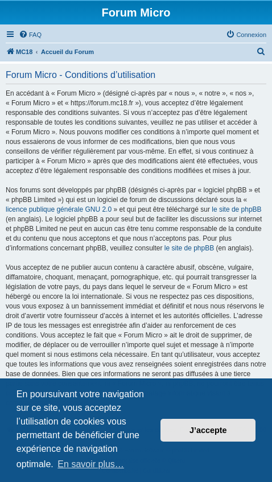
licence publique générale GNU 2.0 (59, 209)
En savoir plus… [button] (90, 464)
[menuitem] (30, 35)
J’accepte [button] (208, 430)
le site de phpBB (236, 209)
